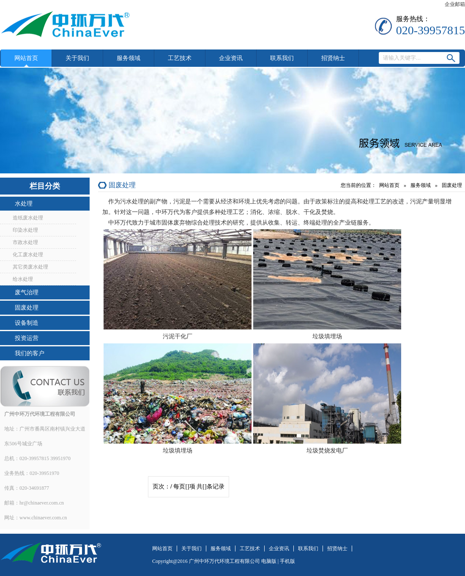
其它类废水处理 (30, 267)
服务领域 (128, 58)
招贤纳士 (333, 58)
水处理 (24, 203)
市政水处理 (25, 242)
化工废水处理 (28, 255)
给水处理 (23, 279)
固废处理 (26, 307)
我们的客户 (29, 353)
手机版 (287, 561)
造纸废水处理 (28, 218)
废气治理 (26, 292)
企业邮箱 (455, 4)
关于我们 (77, 58)
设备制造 (26, 323)
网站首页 (26, 58)
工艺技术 (179, 58)
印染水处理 (25, 230)
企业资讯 (231, 58)
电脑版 (268, 561)
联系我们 (282, 58)
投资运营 (26, 338)
